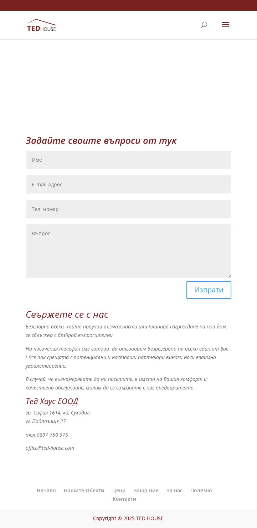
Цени (119, 490)
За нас (174, 490)
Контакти (125, 499)
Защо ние (146, 490)
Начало (46, 490)
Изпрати (208, 290)
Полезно (201, 490)
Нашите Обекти (84, 490)
